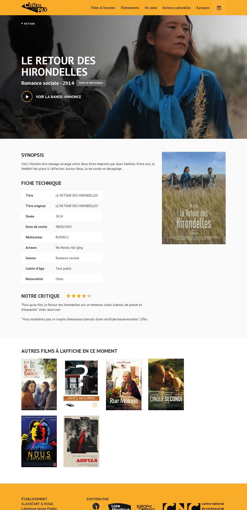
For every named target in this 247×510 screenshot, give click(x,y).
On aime (151, 8)
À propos (202, 8)
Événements (130, 8)
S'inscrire (190, 493)
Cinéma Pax (40, 7)
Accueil (95, 478)
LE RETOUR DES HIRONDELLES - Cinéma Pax (32, 471)
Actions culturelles (177, 8)
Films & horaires (103, 8)
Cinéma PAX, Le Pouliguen (139, 491)
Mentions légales (33, 492)
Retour (28, 23)
